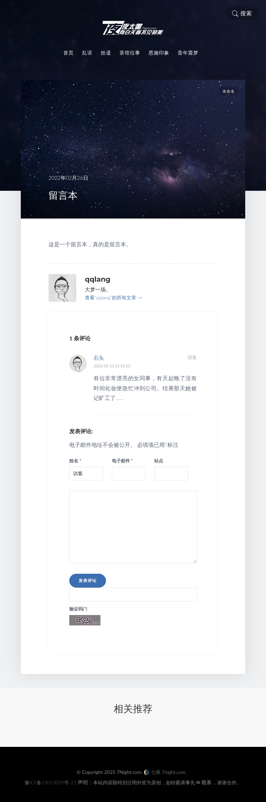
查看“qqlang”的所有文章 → (113, 297)
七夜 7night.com (168, 772)
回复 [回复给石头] (192, 357)
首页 (68, 53)
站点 (158, 460)
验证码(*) (78, 609)
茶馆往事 (129, 53)
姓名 (75, 460)
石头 (99, 358)
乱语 (87, 53)
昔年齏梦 (188, 53)
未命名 (228, 91)
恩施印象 (159, 53)
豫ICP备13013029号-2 (49, 782)
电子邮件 (122, 460)
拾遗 (106, 53)
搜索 (242, 13)
